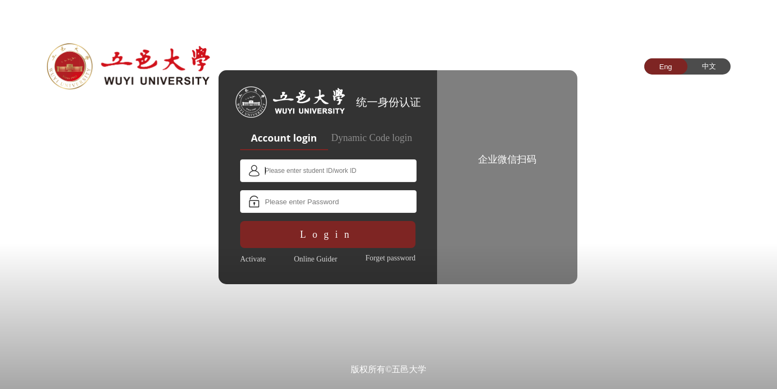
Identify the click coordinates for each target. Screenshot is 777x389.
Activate (252, 259)
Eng (665, 67)
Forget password (390, 258)
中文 (709, 66)
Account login (284, 137)
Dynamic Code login (371, 137)
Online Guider (315, 259)
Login (328, 234)
